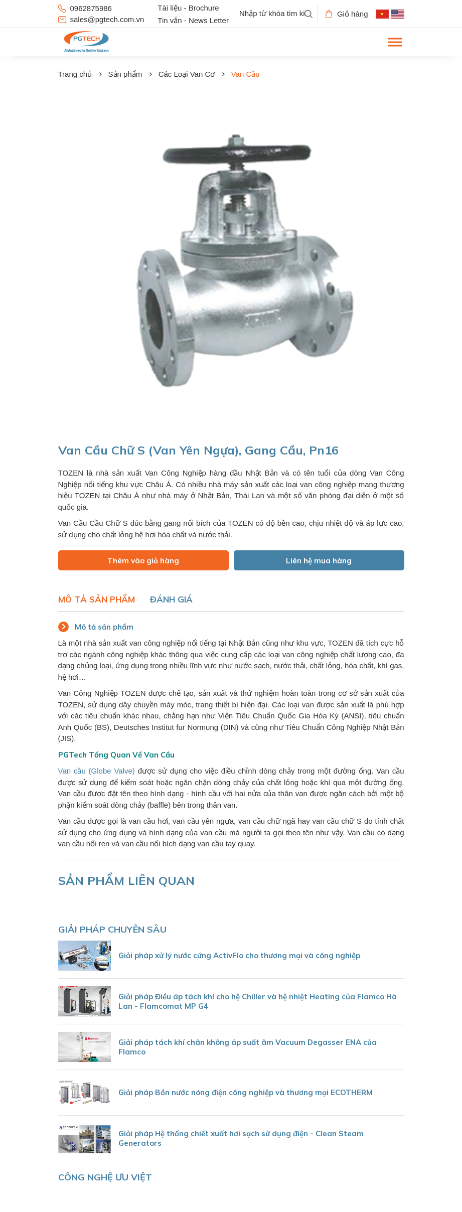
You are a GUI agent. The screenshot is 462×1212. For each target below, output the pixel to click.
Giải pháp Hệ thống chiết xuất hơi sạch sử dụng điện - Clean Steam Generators (241, 1138)
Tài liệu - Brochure (188, 8)
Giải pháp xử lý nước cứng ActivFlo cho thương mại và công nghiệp (239, 955)
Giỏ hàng (347, 14)
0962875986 (85, 8)
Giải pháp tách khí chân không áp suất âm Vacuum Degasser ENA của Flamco (247, 1046)
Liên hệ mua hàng (319, 560)
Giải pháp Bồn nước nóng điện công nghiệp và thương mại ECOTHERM (245, 1092)
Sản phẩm (125, 74)
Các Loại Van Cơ (187, 74)
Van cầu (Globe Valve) (96, 771)
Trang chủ (75, 74)
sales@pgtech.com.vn (101, 19)
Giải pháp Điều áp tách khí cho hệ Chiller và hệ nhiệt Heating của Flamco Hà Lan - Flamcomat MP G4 (257, 1001)
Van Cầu (245, 74)
